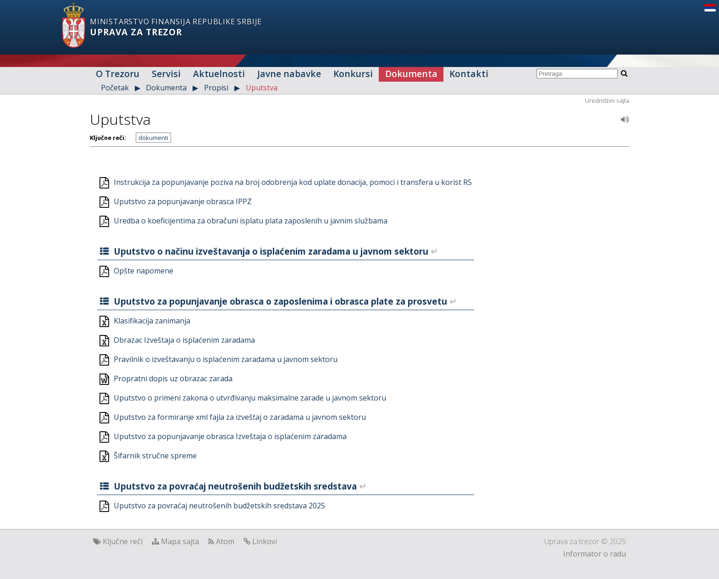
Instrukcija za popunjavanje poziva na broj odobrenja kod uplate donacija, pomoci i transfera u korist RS (293, 182)
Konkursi (353, 73)
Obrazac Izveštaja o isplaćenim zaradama (184, 340)
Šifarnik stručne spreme (155, 456)
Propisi (216, 88)
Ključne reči (123, 541)
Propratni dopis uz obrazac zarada (173, 378)
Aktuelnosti (219, 73)
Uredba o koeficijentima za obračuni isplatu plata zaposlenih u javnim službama (250, 221)
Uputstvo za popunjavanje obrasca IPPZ (183, 201)
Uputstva (261, 88)
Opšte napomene (143, 271)
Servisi (166, 73)
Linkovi (264, 541)
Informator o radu (594, 554)
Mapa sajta (180, 541)
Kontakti (468, 73)
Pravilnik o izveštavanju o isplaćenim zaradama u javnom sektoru (225, 359)
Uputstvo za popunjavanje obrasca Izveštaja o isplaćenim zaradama (230, 436)
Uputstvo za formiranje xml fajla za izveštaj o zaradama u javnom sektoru (240, 417)
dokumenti (153, 138)
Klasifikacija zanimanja (152, 321)
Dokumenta (411, 73)
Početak (115, 88)
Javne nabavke (289, 73)
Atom (225, 541)
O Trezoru (117, 73)
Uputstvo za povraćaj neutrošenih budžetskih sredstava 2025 (219, 506)
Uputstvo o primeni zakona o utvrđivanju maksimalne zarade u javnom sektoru (250, 398)
